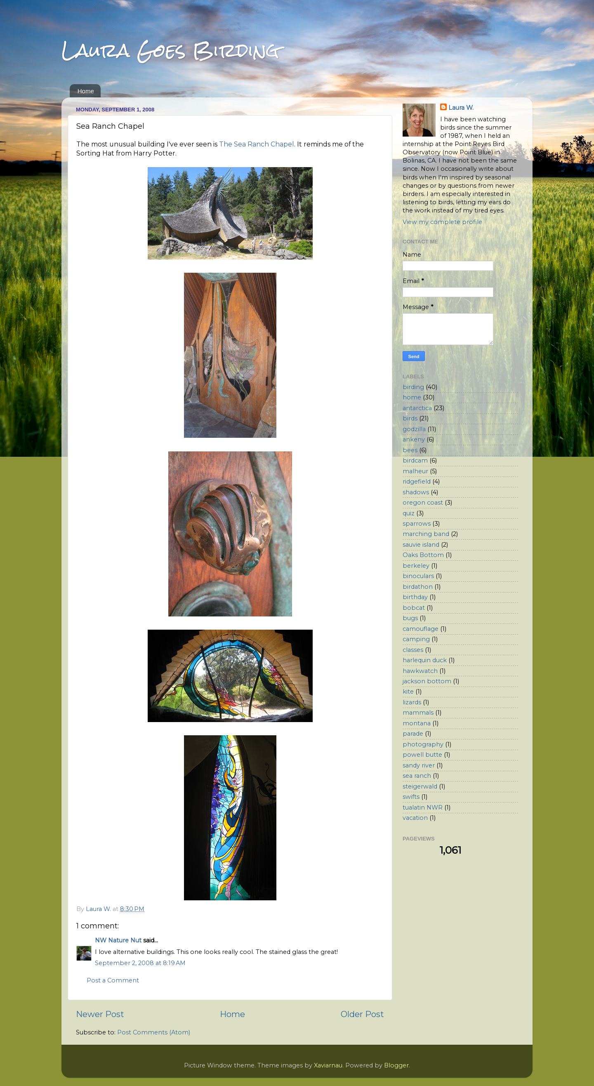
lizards (412, 702)
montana (417, 723)
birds (410, 418)
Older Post (362, 1014)
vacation (415, 818)
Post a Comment (113, 980)
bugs (410, 618)
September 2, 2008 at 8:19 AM (140, 963)
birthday (415, 597)
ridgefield (417, 481)
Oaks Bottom (423, 555)
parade (413, 733)
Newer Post (100, 1014)
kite (408, 691)
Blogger (396, 1065)
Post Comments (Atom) (153, 1032)
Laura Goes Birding (170, 50)
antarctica (417, 408)
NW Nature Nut (118, 940)
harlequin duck (425, 660)
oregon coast (423, 502)
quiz (409, 513)
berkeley (416, 565)
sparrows (417, 523)
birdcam (415, 460)
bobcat (414, 607)
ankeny (414, 439)
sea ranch (417, 775)
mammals (418, 712)
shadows (416, 492)
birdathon (418, 586)
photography (423, 744)
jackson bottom (427, 681)
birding (413, 387)
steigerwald (420, 786)
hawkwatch (420, 671)
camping (416, 639)
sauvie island (421, 544)
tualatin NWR (423, 807)
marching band (426, 534)
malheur (415, 471)
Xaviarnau (328, 1065)
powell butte (422, 754)
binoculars (418, 576)
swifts (411, 796)
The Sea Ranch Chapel (256, 144)
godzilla (414, 429)
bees (410, 450)
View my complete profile (442, 222)
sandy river (419, 765)
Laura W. (461, 107)
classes (413, 650)
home (412, 397)
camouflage (420, 629)
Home (86, 90)
